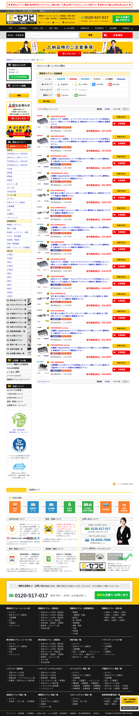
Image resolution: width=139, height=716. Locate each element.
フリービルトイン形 (27, 678)
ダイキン (10, 199)
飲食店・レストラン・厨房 (17, 232)
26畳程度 (96, 688)
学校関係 (76, 623)
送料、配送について (15, 401)
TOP (10, 28)
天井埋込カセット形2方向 (17, 161)
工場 (74, 628)
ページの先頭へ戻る (125, 484)
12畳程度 (76, 686)
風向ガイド (90, 654)
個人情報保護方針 (85, 713)
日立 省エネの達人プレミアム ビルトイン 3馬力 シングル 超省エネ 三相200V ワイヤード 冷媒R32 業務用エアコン (81, 313)
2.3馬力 (10, 266)
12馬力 (10, 296)
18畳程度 (96, 686)
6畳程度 (76, 683)
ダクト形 (10, 188)
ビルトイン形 (12, 184)
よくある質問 (69, 28)
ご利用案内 (22, 28)
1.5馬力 (10, 254)
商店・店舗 (11, 228)
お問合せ (96, 713)
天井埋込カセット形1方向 (17, 165)
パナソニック (12, 218)
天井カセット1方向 (16, 673)
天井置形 (30, 701)
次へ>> (47, 381)
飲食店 (75, 618)
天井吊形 (44, 623)
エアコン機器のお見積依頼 (17, 364)
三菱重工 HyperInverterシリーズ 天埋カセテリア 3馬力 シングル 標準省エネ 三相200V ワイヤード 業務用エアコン (81, 158)
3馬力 (9, 273)
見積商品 (126, 28)
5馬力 (9, 281)
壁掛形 (9, 173)
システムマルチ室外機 (49, 686)
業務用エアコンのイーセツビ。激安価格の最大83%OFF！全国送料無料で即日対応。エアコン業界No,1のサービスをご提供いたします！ (21, 19)
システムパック (47, 688)
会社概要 (113, 28)
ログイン (58, 23)
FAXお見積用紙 (13, 368)
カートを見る (46, 23)
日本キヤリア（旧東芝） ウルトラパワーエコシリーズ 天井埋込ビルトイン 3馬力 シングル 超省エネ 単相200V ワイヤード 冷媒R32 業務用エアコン (81, 261)
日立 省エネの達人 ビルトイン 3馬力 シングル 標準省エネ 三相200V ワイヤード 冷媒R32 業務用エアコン (81, 193)
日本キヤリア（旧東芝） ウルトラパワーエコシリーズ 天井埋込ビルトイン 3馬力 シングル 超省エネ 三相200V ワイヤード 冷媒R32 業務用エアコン (81, 279)
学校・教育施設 (13, 244)
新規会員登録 (70, 23)
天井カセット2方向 (16, 675)
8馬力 (9, 289)
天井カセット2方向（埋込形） (53, 615)
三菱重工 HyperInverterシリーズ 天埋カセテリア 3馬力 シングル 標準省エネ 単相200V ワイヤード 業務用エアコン (81, 176)
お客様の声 (84, 28)
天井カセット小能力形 (25, 680)
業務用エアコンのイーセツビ (17, 60)
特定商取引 (99, 28)
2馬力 (9, 262)
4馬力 (9, 277)
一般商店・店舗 (79, 615)
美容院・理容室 (13, 240)
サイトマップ (10, 713)
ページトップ (129, 708)
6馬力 (9, 285)
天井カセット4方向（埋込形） (53, 612)
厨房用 (9, 180)
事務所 (75, 612)
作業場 (75, 631)
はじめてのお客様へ (15, 390)
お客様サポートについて (16, 405)
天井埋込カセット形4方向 (17, 154)
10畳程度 (94, 683)
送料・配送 (53, 28)
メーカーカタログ (14, 376)
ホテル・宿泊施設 (14, 236)
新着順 (107, 109)
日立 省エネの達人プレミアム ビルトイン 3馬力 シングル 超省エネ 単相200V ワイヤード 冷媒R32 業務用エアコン (81, 296)
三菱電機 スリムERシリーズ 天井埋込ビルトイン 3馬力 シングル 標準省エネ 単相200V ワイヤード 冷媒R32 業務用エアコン (81, 227)
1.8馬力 (10, 258)
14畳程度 (86, 686)
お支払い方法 (38, 28)
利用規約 (73, 713)
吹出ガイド (77, 657)
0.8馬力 (107, 701)
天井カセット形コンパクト (17, 157)
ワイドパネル (78, 654)
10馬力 (10, 292)
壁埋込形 (12, 678)
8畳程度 (85, 683)
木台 (93, 657)
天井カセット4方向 (112, 683)
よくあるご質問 (13, 372)
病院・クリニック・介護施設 (18, 247)
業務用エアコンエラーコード (18, 379)
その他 (75, 633)
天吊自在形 (11, 192)
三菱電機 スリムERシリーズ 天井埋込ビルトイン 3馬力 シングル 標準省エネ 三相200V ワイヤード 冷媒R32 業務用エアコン (81, 244)
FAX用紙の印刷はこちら (97, 543)
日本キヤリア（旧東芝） (17, 202)
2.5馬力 (10, 270)
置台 (86, 657)
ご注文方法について (15, 394)
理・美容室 (77, 620)
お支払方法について (15, 398)
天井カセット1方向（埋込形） (53, 618)
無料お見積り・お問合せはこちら (122, 19)
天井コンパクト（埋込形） (51, 620)
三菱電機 (10, 206)
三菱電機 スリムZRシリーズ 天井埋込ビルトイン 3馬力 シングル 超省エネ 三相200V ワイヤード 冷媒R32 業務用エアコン (81, 365)
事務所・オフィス (14, 225)
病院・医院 (77, 626)
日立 (9, 210)
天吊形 (9, 169)
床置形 (9, 176)
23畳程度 (86, 688)
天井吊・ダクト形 (80, 701)
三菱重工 (10, 214)
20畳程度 (76, 688)
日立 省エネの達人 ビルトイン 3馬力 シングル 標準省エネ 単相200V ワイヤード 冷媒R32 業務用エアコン (81, 210)
